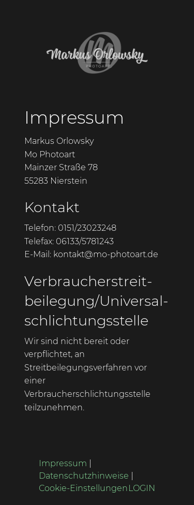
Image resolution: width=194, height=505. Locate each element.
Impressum (63, 463)
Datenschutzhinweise (84, 476)
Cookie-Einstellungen (83, 488)
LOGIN (141, 488)
